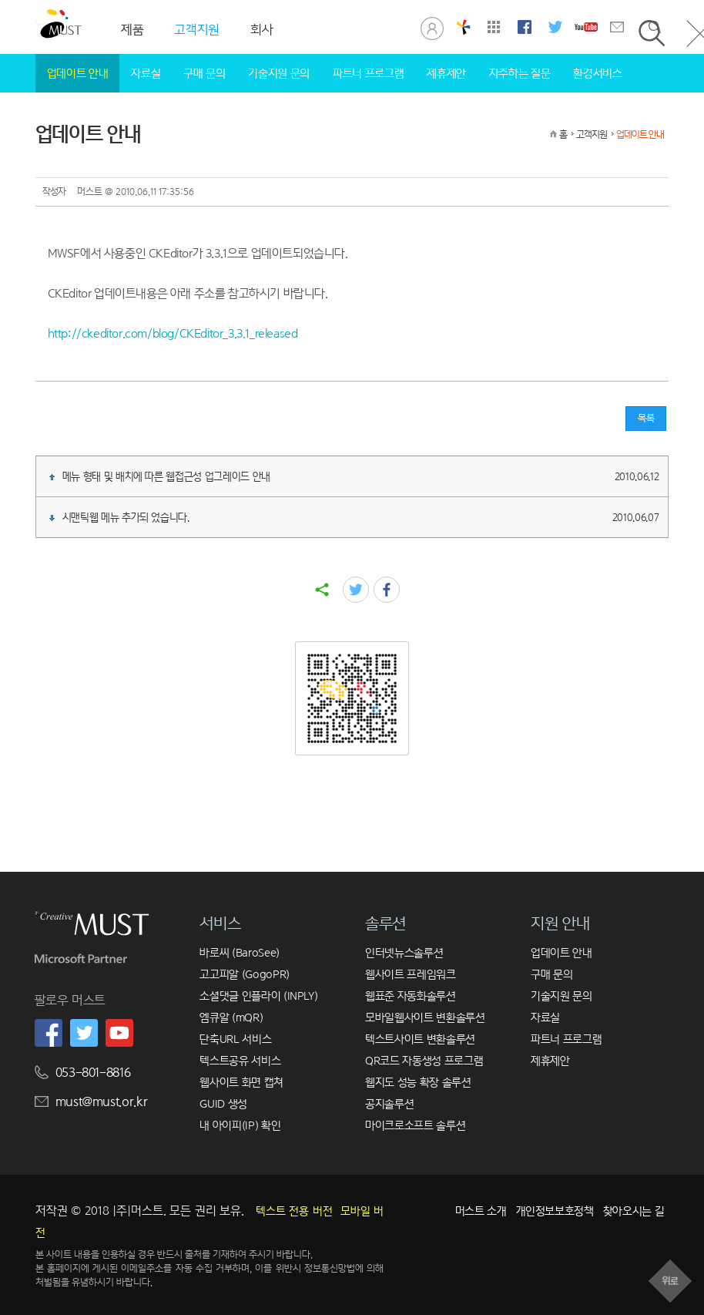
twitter (356, 590)
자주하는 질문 (520, 72)
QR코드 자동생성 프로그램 (424, 1060)
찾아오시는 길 (634, 1210)
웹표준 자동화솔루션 (410, 995)
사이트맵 (494, 27)
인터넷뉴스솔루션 (404, 952)
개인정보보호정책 (555, 1210)
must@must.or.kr (101, 1102)
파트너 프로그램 (368, 72)
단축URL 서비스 (235, 1038)
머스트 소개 (481, 1210)
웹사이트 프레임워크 (410, 973)
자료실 (145, 72)
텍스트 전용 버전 (294, 1211)
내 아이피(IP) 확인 (239, 1125)
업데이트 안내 (78, 72)
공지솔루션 (389, 1103)
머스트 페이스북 (524, 27)
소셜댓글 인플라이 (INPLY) (258, 995)
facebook (387, 590)
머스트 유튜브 (586, 27)
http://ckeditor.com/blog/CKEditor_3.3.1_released (173, 333)
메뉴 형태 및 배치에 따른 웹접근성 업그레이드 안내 (354, 476)
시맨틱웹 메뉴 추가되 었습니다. (354, 517)
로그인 (432, 27)
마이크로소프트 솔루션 (415, 1125)
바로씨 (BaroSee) (239, 952)
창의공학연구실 (463, 27)
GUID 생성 (223, 1103)
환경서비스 (597, 72)
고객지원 (591, 134)
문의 (617, 27)
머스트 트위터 (555, 27)
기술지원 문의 (279, 72)
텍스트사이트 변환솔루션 (420, 1038)
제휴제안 (446, 72)
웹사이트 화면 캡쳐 (241, 1081)
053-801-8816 (93, 1072)
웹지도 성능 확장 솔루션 (418, 1081)
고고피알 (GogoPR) (244, 973)
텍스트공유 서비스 (239, 1060)
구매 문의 (204, 72)
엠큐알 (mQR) (231, 1017)
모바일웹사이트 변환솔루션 (424, 1017)
